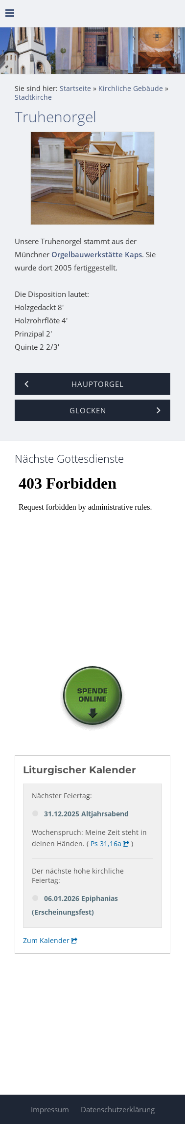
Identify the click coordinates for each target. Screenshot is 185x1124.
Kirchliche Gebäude (130, 88)
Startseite (75, 88)
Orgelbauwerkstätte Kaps (96, 254)
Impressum (50, 1109)
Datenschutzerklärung (118, 1109)
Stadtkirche (33, 97)
